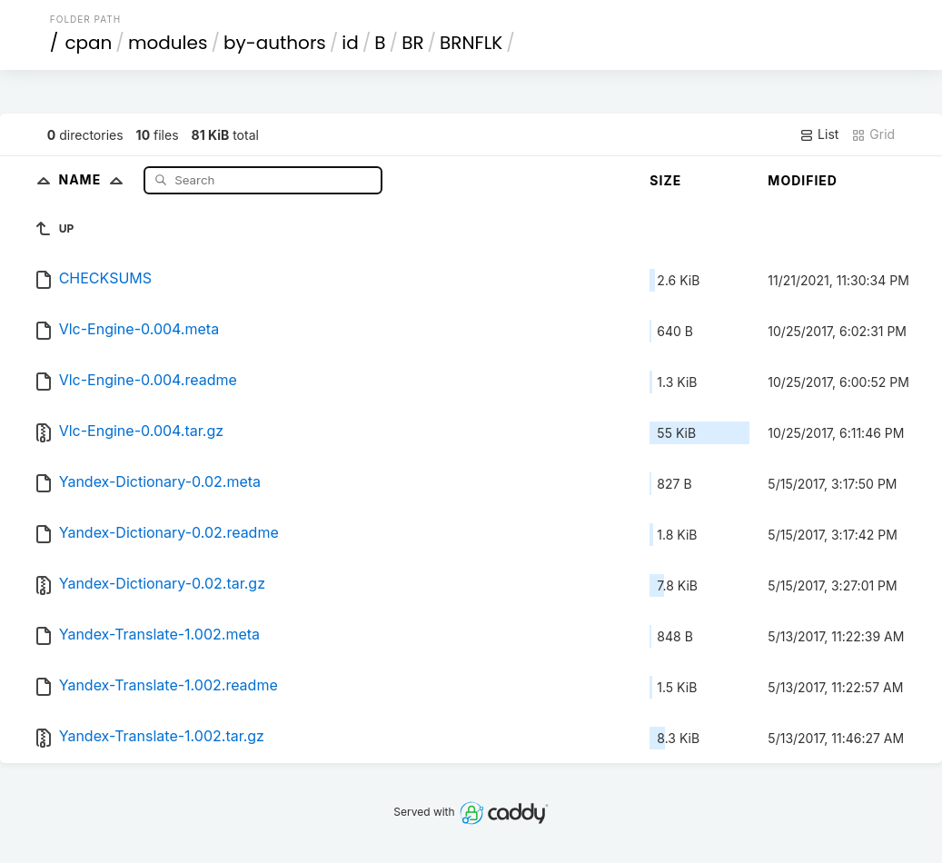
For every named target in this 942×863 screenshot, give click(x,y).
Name (95, 179)
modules (167, 42)
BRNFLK (471, 42)
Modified (803, 180)
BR (412, 42)
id (350, 42)
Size (665, 180)
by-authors (274, 42)
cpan (88, 42)
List (818, 134)
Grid (873, 134)
